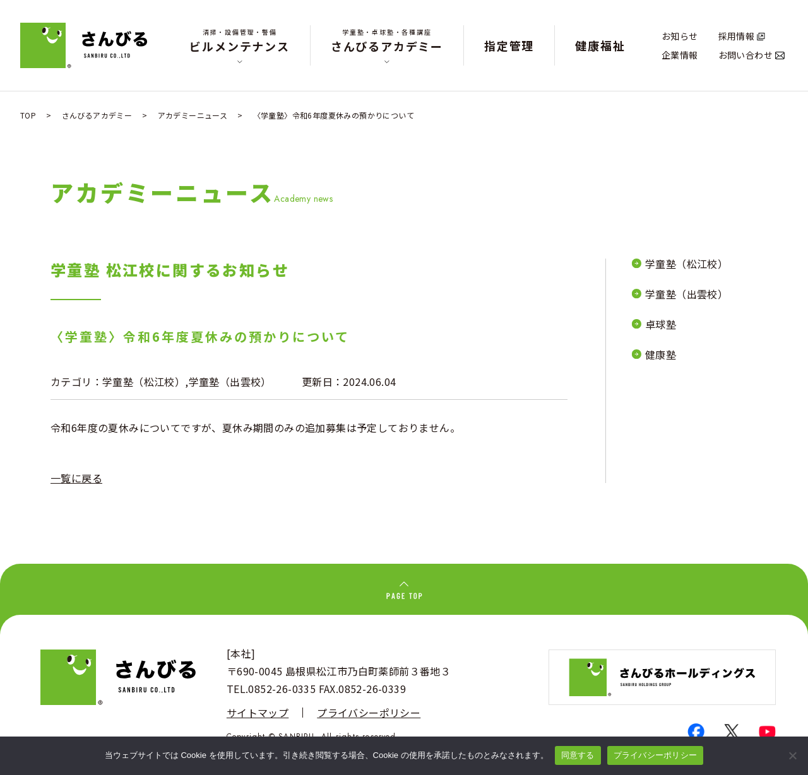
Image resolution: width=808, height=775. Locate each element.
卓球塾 (660, 324)
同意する (578, 755)
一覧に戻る (76, 478)
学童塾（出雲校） (230, 381)
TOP (28, 115)
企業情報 (680, 54)
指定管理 (509, 45)
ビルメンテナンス (239, 40)
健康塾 (660, 354)
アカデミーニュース (193, 115)
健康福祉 (600, 45)
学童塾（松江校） (143, 381)
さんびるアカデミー (387, 40)
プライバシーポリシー (368, 713)
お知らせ (680, 36)
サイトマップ (257, 713)
